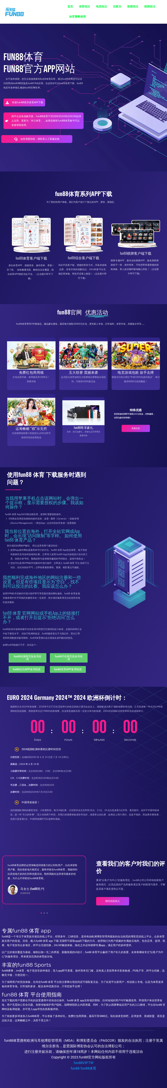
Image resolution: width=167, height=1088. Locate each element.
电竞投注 (101, 6)
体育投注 (84, 6)
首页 (70, 6)
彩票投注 (132, 6)
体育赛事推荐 (77, 16)
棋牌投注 (149, 6)
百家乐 (117, 6)
